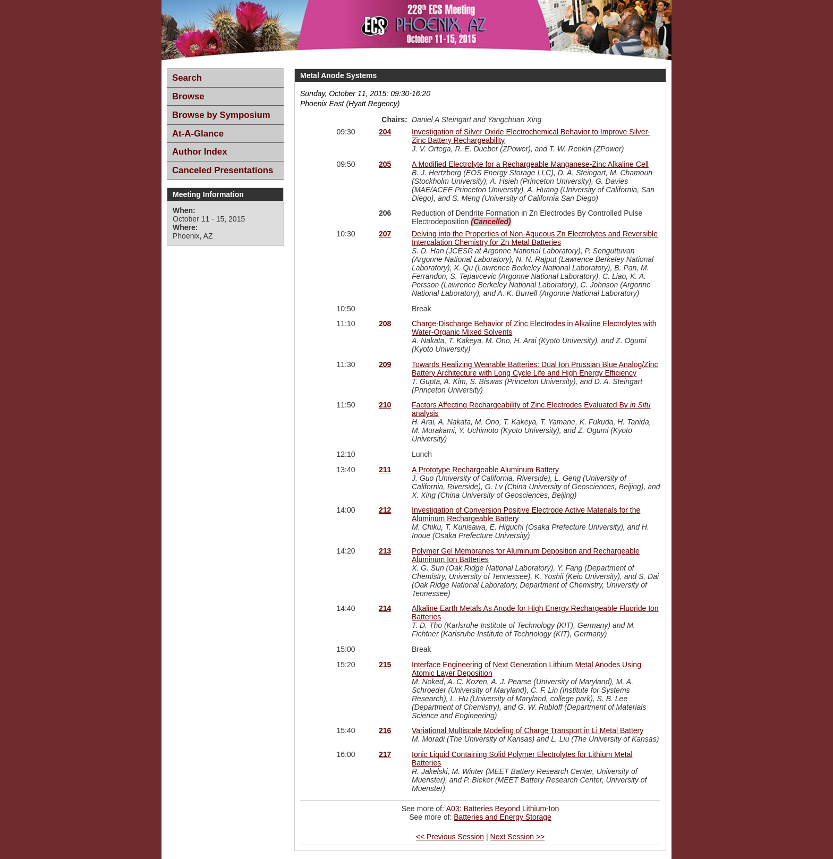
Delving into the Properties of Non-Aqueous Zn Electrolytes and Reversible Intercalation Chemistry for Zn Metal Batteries (535, 237)
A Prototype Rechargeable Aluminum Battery (485, 469)
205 (385, 164)
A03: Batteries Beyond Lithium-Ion (502, 808)
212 (385, 510)
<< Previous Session (450, 836)
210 (385, 405)
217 (385, 754)
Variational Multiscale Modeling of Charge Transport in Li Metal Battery (527, 730)
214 (385, 608)
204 (385, 131)
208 (385, 323)
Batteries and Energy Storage (502, 817)
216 (385, 730)
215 (385, 664)
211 (385, 469)
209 (385, 364)
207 (385, 233)
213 (385, 551)
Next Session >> (517, 836)
